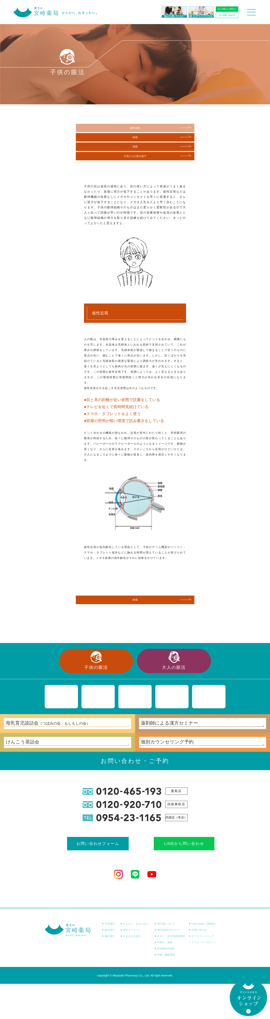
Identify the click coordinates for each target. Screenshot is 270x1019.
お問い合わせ (227, 15)
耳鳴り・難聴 (163, 977)
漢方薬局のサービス (167, 965)
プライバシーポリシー (203, 977)
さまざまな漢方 (131, 971)
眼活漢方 (108, 965)
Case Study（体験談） (203, 958)
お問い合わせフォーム (100, 878)
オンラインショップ (201, 971)
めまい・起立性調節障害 (170, 971)
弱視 (135, 149)
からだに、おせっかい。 (136, 958)
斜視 (135, 138)
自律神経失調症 (165, 983)
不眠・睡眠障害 (165, 989)
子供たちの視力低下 (135, 159)
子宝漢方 (108, 958)
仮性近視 (135, 128)
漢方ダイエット (131, 965)
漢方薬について (165, 958)
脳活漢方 (108, 971)
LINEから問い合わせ (169, 878)
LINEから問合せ (227, 9)
